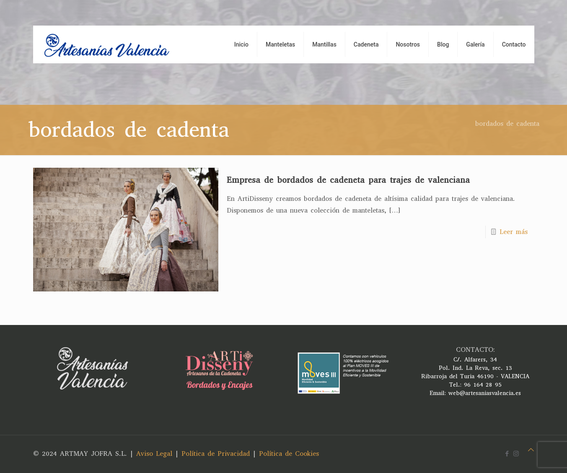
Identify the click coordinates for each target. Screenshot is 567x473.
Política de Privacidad (215, 453)
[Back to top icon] (531, 450)
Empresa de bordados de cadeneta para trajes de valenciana (348, 180)
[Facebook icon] (507, 454)
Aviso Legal (154, 453)
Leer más (514, 231)
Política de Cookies (289, 453)
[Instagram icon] (516, 454)
